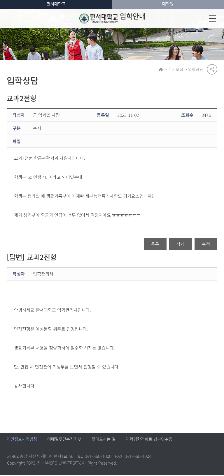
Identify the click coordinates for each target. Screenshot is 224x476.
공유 (212, 69)
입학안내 (112, 18)
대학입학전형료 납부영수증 (149, 440)
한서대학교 (56, 4)
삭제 (180, 245)
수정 (206, 245)
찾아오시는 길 (104, 440)
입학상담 (196, 70)
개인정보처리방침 (22, 440)
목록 (155, 245)
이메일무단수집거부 (64, 440)
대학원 (168, 4)
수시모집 (176, 70)
